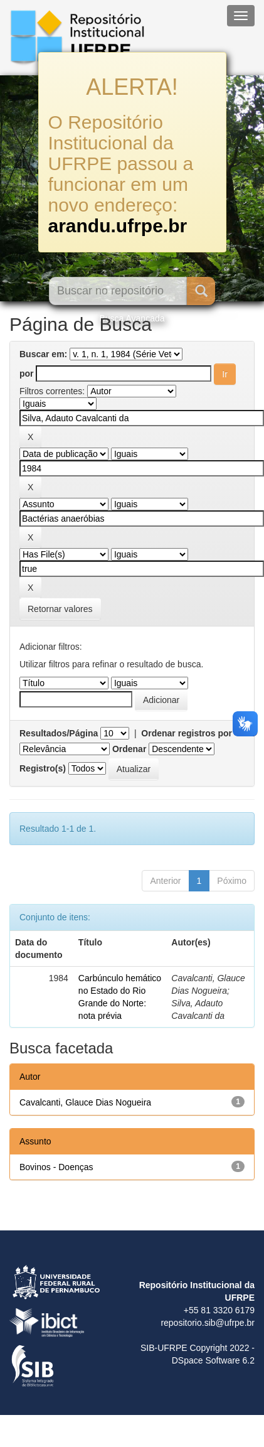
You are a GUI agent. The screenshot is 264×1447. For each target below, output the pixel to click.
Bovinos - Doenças (56, 1167)
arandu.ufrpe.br (117, 225)
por (26, 373)
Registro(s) (42, 768)
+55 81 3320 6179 (219, 1310)
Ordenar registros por (186, 733)
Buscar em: (43, 354)
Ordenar (129, 749)
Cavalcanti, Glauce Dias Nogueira (85, 1102)
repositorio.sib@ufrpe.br (208, 1323)
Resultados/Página (58, 733)
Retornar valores (60, 609)
